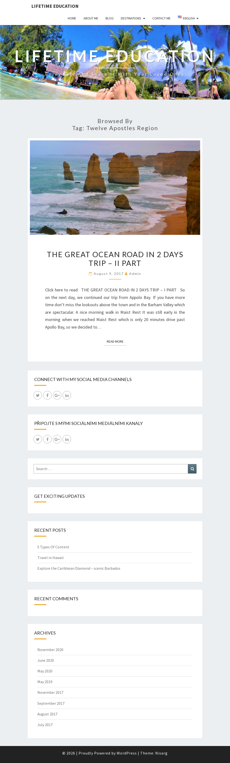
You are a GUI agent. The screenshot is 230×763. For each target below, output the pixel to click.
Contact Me (161, 18)
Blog (110, 18)
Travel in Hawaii (50, 557)
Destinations (131, 18)
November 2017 (50, 692)
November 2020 (50, 649)
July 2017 (45, 724)
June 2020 (45, 660)
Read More (116, 341)
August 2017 (47, 714)
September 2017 (51, 703)
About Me (90, 18)
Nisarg (161, 753)
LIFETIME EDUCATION (55, 6)
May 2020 (44, 671)
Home (72, 18)
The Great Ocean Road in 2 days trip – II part (115, 258)
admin (135, 273)
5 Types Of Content (53, 546)
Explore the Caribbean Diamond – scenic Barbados (78, 568)
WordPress (127, 753)
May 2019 (44, 681)
